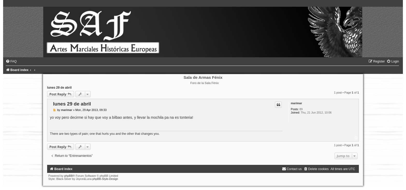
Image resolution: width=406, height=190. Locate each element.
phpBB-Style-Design (105, 178)
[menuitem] (11, 61)
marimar (296, 103)
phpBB (68, 175)
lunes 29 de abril (59, 87)
